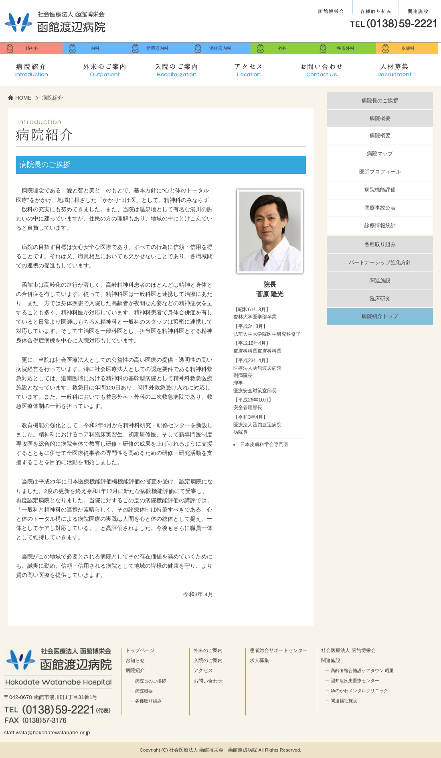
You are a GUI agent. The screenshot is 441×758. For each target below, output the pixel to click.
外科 (282, 48)
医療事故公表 (380, 208)
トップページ (139, 650)
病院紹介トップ (380, 316)
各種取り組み (375, 7)
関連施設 (417, 7)
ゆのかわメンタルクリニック (359, 690)
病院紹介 (36, 68)
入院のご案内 (182, 68)
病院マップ (380, 154)
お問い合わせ (208, 681)
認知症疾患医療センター (355, 680)
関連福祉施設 (344, 700)
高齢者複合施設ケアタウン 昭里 (362, 670)
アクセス (254, 68)
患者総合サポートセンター (278, 650)
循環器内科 (157, 48)
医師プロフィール (380, 172)
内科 (95, 48)
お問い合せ (327, 68)
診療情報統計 (380, 225)
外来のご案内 (109, 68)
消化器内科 (220, 48)
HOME (23, 98)
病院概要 (380, 118)
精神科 (32, 48)
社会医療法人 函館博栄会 (332, 7)
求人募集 (400, 68)
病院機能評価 (380, 190)
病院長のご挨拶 (380, 101)
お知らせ (135, 660)
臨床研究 (380, 298)
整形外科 (345, 48)
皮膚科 (408, 48)
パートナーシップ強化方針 (380, 262)
